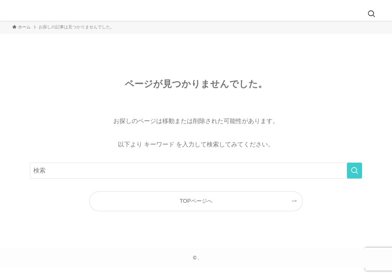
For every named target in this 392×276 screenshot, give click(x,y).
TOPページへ (196, 201)
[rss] (375, 4)
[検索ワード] (196, 171)
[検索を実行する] (354, 171)
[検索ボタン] (371, 14)
